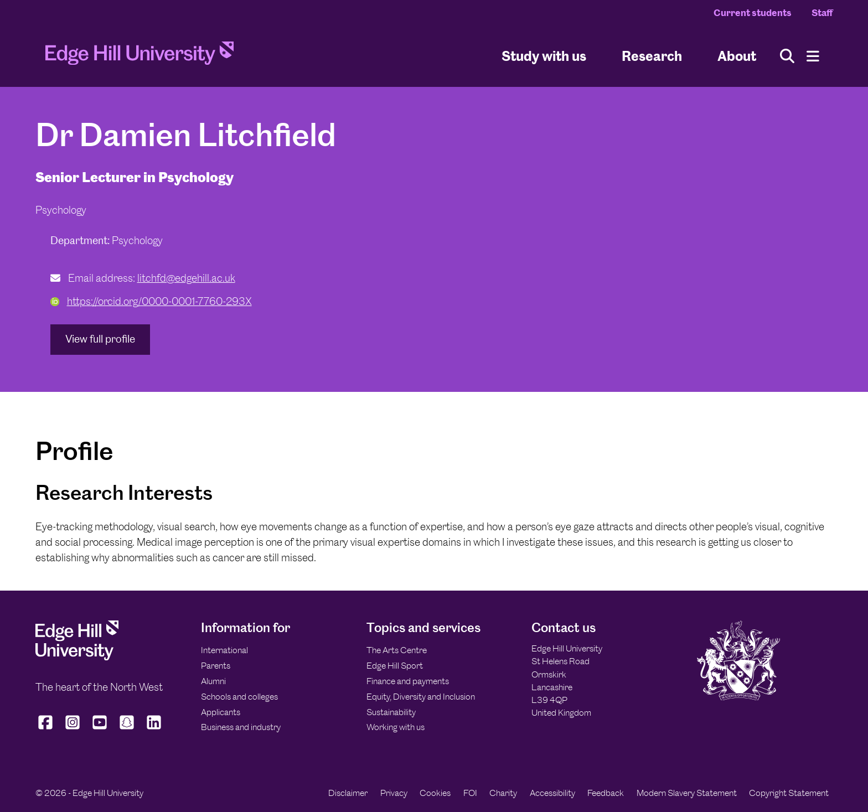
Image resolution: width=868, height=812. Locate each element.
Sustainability (391, 712)
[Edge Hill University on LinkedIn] (154, 729)
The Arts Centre (396, 650)
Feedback (605, 793)
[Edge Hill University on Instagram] (72, 729)
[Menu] (813, 56)
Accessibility (552, 793)
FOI (470, 793)
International (224, 650)
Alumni (213, 681)
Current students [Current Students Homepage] (753, 12)
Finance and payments (407, 681)
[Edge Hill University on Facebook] (46, 729)
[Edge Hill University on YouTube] (99, 729)
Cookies (435, 793)
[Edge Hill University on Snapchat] (127, 729)
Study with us (544, 56)
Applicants (220, 712)
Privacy (393, 793)
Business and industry (241, 727)
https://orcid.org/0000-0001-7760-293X (151, 301)
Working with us (395, 727)
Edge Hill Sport (394, 665)
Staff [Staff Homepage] (822, 12)
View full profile (100, 339)
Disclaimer (348, 793)
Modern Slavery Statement (687, 793)
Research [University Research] (652, 56)
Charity (503, 793)
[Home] (139, 56)
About (736, 56)
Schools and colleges (239, 696)
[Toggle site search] (787, 56)
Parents (215, 665)
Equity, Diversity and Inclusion (420, 696)
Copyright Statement (789, 793)
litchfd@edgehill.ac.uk (186, 278)
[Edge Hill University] (76, 657)
